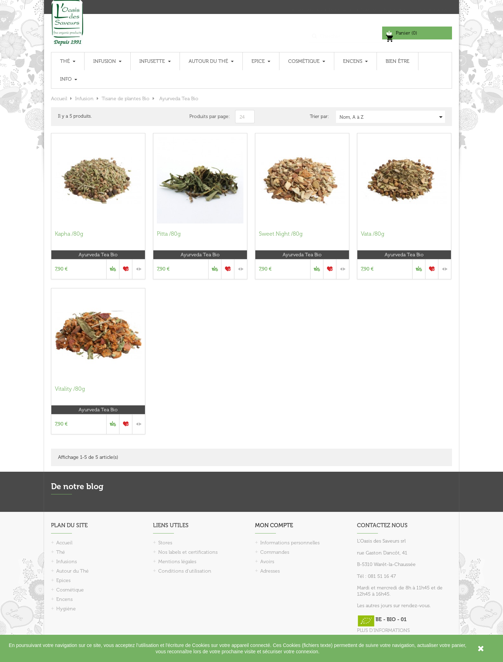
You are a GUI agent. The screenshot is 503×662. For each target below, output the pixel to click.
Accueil (64, 543)
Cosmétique (70, 590)
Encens (64, 599)
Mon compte (274, 525)
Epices (63, 580)
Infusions (66, 562)
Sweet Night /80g (280, 233)
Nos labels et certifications (188, 552)
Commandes (274, 552)
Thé (60, 552)
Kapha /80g (69, 233)
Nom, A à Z (392, 117)
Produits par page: (209, 116)
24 (242, 117)
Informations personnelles (290, 543)
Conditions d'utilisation (184, 571)
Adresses (270, 571)
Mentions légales (177, 562)
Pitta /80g (169, 233)
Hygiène (66, 609)
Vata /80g (372, 233)
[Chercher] (345, 33)
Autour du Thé (72, 571)
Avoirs (267, 562)
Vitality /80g (70, 388)
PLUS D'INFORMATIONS (383, 630)
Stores (165, 543)
